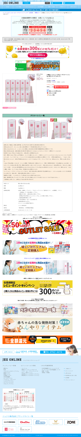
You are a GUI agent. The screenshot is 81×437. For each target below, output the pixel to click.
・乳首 (4, 369)
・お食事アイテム (7, 375)
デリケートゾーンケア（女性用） (25, 12)
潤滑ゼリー (37, 12)
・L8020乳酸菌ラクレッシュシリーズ (50, 368)
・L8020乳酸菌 (6, 376)
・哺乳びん (5, 368)
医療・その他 (51, 6)
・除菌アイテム (6, 374)
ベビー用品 (18, 6)
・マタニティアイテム (8, 383)
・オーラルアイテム (7, 378)
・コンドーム (24, 368)
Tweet (48, 89)
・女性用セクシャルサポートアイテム (30, 374)
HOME (7, 6)
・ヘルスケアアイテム (8, 381)
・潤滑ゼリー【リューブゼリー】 (29, 369)
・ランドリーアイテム (8, 382)
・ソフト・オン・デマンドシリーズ (29, 371)
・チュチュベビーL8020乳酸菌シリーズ (50, 369)
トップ (4, 12)
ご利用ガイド (62, 6)
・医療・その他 (44, 371)
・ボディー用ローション (27, 372)
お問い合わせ (73, 6)
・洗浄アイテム (6, 372)
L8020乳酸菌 (40, 6)
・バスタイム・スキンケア (9, 379)
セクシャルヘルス (29, 6)
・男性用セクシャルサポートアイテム (30, 375)
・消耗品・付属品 (45, 372)
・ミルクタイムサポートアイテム (11, 371)
